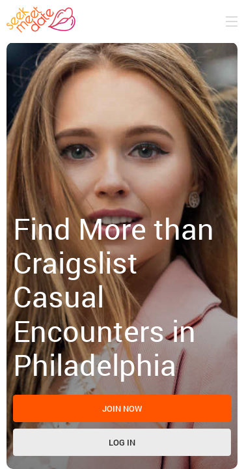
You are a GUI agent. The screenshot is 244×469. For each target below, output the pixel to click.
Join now (122, 408)
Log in (122, 442)
